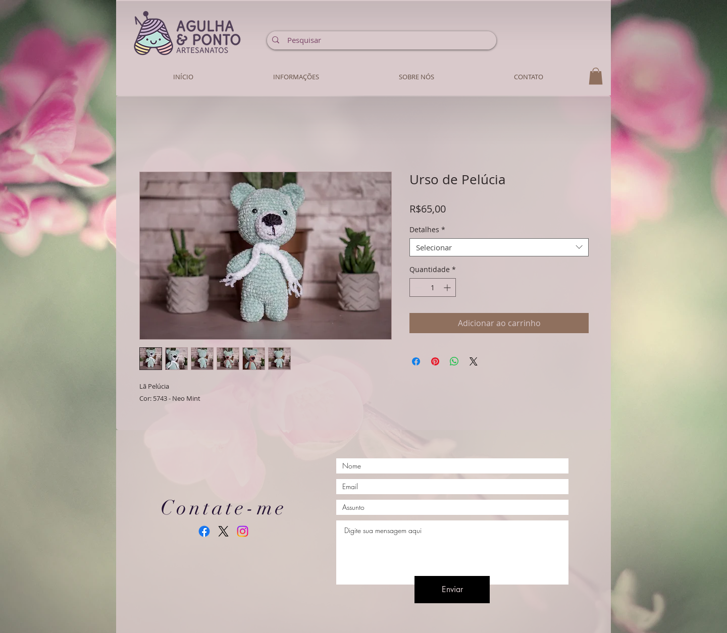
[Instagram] (242, 531)
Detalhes (427, 230)
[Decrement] (417, 287)
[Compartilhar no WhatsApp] (454, 361)
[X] (223, 531)
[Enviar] (452, 589)
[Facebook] (204, 531)
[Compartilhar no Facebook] (416, 361)
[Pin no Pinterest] (435, 361)
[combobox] (499, 247)
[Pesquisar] (381, 39)
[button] (596, 76)
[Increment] (448, 287)
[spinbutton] (433, 287)
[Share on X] (474, 361)
